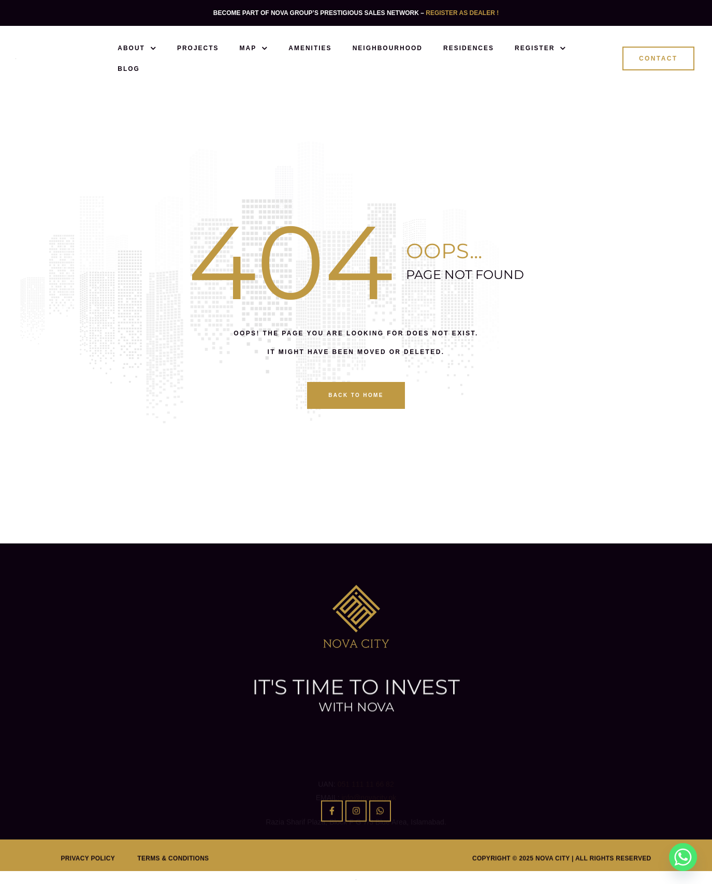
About (137, 48)
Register (540, 48)
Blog (129, 68)
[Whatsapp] (683, 857)
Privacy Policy (88, 870)
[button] (658, 58)
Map (254, 48)
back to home (356, 395)
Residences (468, 48)
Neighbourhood (388, 48)
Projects (198, 48)
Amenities (309, 48)
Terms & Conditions (173, 870)
